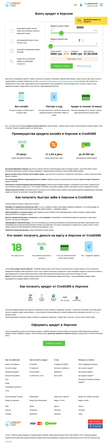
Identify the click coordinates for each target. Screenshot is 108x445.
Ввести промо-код (84, 66)
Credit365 (41, 81)
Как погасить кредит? (85, 372)
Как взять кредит (11, 368)
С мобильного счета (36, 375)
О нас (7, 391)
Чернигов (57, 414)
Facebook (95, 426)
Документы (58, 372)
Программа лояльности (13, 387)
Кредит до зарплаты (12, 400)
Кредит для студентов (61, 396)
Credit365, (42, 207)
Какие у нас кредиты (12, 364)
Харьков (8, 410)
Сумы (80, 414)
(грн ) (53, 28)
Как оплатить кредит (39, 360)
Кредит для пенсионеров (38, 400)
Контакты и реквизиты (61, 368)
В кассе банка (34, 372)
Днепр (32, 406)
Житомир (81, 410)
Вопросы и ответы (86, 360)
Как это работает (12, 360)
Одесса (56, 406)
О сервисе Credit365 (61, 364)
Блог (6, 379)
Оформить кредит (62, 66)
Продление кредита (12, 372)
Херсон (80, 406)
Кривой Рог (33, 414)
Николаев (57, 410)
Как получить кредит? (85, 368)
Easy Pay (95, 312)
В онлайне (33, 364)
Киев (7, 406)
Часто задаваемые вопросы (88, 364)
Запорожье (33, 410)
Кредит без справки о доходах (88, 396)
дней (52, 41)
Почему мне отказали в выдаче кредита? (89, 381)
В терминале (34, 368)
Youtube (95, 421)
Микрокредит (34, 396)
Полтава (8, 414)
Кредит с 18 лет (59, 400)
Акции (7, 383)
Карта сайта (58, 375)
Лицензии (8, 441)
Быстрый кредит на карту (14, 396)
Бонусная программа (12, 375)
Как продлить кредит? (85, 375)
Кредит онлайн (83, 400)
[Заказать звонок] (92, 4)
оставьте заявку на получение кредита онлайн (62, 81)
